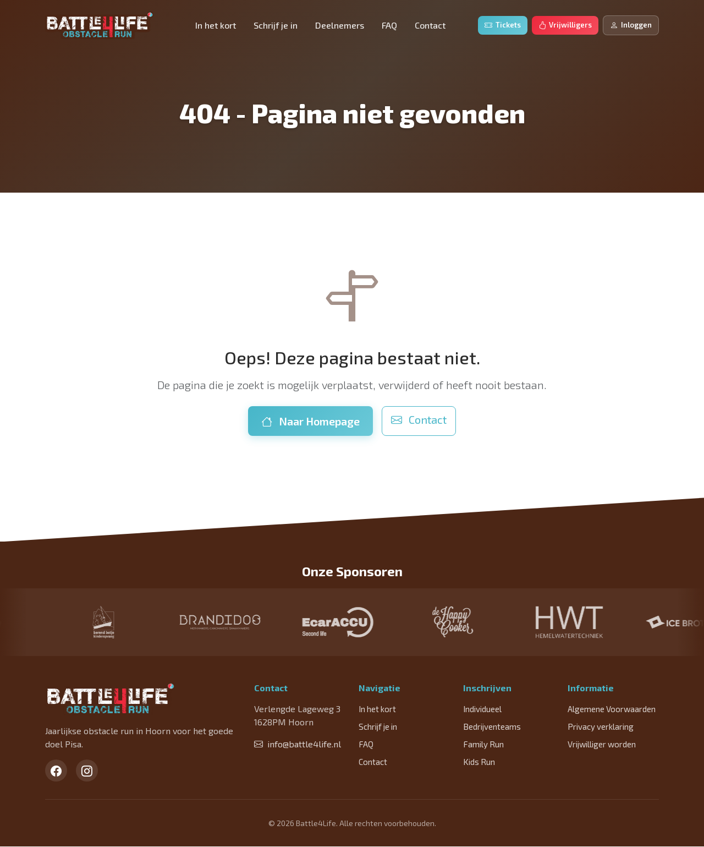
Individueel (482, 709)
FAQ (389, 25)
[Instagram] (87, 771)
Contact (430, 25)
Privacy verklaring (601, 726)
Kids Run (479, 762)
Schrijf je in (276, 25)
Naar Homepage (310, 421)
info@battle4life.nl (297, 744)
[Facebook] (56, 771)
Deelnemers (339, 25)
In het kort (215, 25)
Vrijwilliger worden (602, 744)
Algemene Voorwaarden (612, 709)
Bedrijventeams (492, 726)
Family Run (483, 744)
